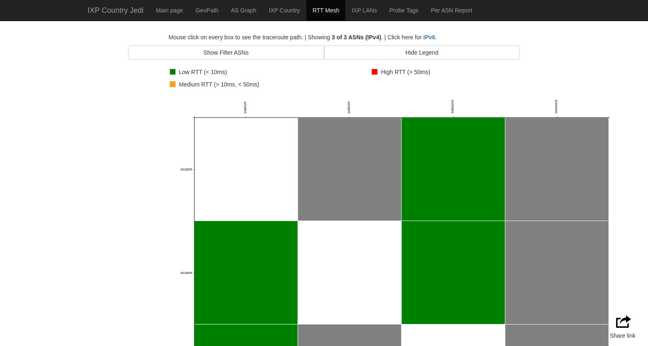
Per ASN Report (451, 10)
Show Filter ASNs (226, 52)
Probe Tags (404, 10)
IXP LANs (364, 10)
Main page (169, 10)
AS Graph (243, 10)
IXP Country (284, 10)
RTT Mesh (326, 10)
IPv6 (429, 37)
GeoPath (207, 10)
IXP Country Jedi (116, 10)
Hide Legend (421, 52)
